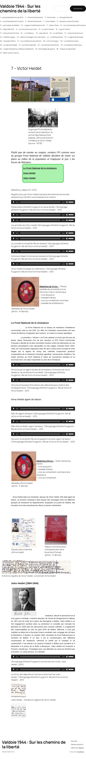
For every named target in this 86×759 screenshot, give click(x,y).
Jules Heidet (29, 178)
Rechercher (78, 8)
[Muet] (67, 202)
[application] (43, 202)
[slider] (40, 202)
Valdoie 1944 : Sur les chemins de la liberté (20, 8)
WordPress (80, 752)
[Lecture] (14, 202)
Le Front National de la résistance (40, 168)
